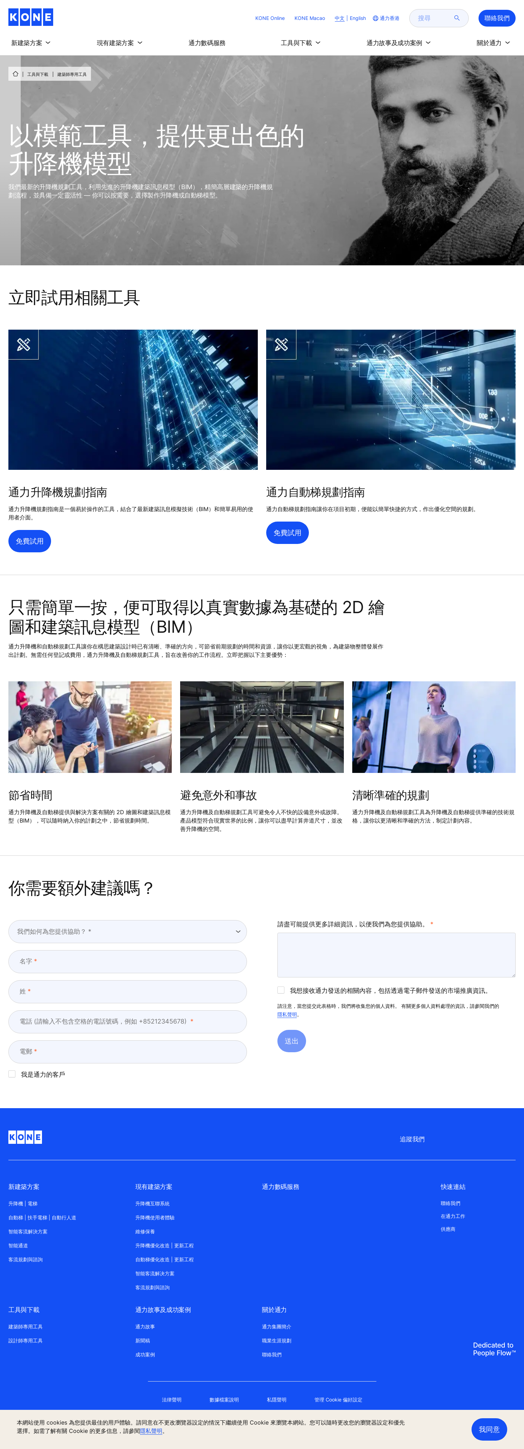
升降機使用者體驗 (155, 1217)
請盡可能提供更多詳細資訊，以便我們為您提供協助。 (353, 924)
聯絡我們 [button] (497, 18)
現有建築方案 (153, 1186)
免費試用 (30, 541)
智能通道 (18, 1245)
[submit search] (457, 18)
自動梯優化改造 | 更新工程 (164, 1259)
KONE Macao (310, 18)
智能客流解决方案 (155, 1273)
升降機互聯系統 (152, 1203)
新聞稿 (142, 1340)
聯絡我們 (272, 1354)
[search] (435, 18)
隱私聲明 (287, 1014)
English (358, 18)
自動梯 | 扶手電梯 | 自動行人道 (42, 1217)
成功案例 (145, 1354)
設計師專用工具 (25, 1340)
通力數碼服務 (280, 1186)
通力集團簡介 (276, 1326)
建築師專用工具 (25, 1326)
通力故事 (145, 1326)
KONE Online (270, 18)
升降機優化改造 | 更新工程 (164, 1245)
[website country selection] (385, 18)
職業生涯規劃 (276, 1340)
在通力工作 (453, 1216)
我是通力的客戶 (36, 1074)
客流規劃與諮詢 (25, 1259)
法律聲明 (172, 1400)
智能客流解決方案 (28, 1231)
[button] (32, 43)
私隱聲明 (276, 1400)
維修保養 (145, 1231)
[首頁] (15, 74)
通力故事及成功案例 (163, 1309)
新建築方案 (23, 1186)
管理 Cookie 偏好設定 (338, 1400)
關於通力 (274, 1309)
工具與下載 (37, 74)
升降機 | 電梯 (22, 1203)
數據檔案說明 (224, 1400)
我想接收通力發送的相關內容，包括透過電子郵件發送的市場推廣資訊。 (384, 990)
